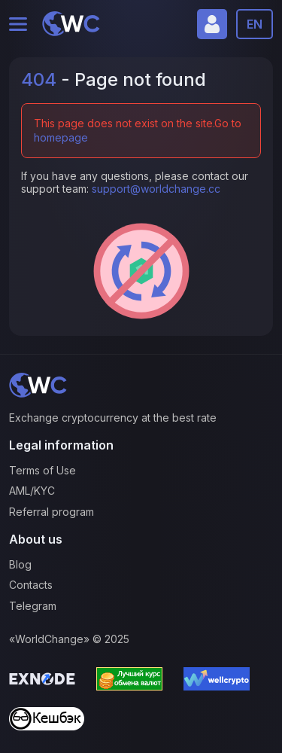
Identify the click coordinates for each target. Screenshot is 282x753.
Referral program (51, 511)
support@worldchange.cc (156, 188)
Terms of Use (42, 470)
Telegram (32, 605)
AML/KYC (32, 490)
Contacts (31, 584)
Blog (20, 564)
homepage (61, 137)
